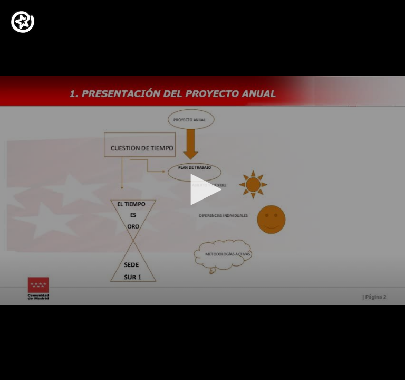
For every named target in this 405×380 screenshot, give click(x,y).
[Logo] (23, 22)
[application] (202, 190)
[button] (202, 189)
